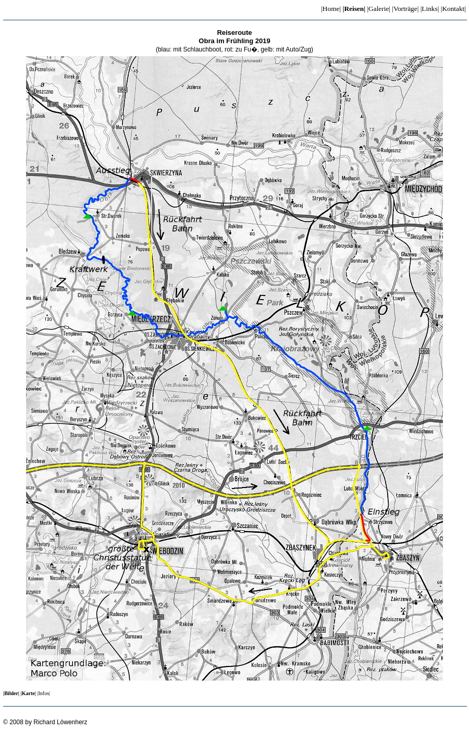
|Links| (430, 8)
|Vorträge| (405, 8)
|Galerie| (378, 8)
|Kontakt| (453, 8)
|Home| (331, 8)
